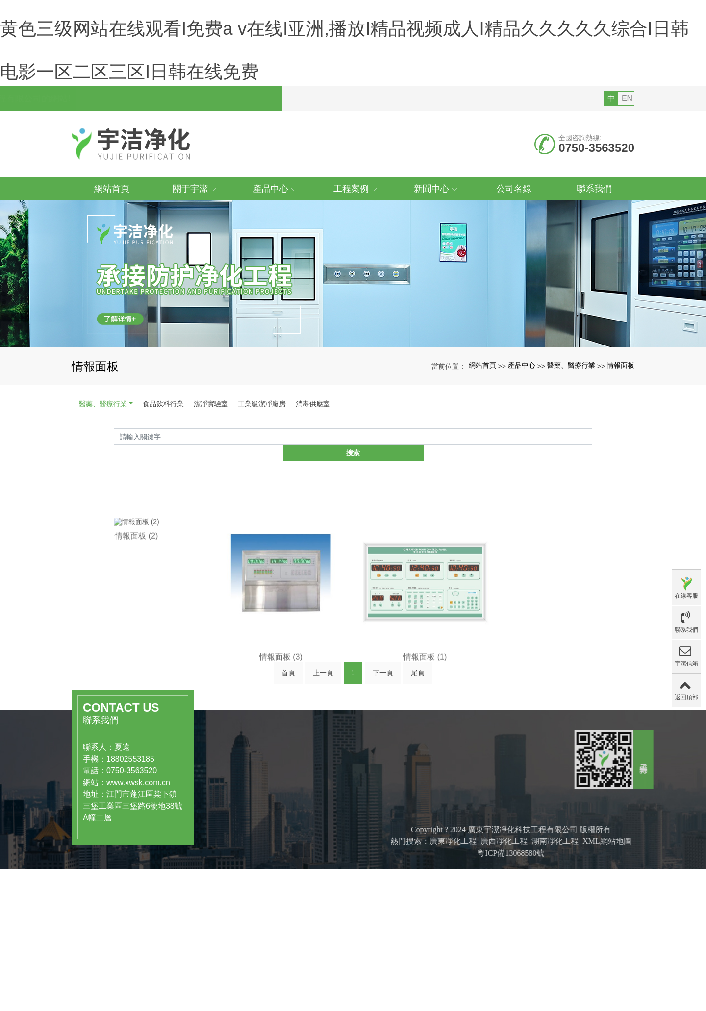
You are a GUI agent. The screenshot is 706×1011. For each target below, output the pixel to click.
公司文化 (314, 854)
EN (627, 141)
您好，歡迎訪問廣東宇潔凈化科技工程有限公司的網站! (183, 142)
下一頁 (383, 703)
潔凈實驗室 (211, 447)
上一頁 (323, 703)
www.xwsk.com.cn (121, 810)
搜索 (592, 481)
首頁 (288, 703)
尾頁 (418, 703)
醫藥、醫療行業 (571, 408)
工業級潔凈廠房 (262, 447)
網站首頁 (482, 408)
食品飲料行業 (163, 447)
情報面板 (620, 408)
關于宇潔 (317, 822)
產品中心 (521, 408)
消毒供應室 (313, 447)
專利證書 (314, 875)
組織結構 (314, 864)
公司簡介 (314, 844)
